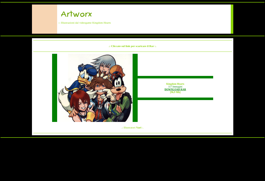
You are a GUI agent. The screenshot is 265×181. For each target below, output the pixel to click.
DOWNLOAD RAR (175, 89)
